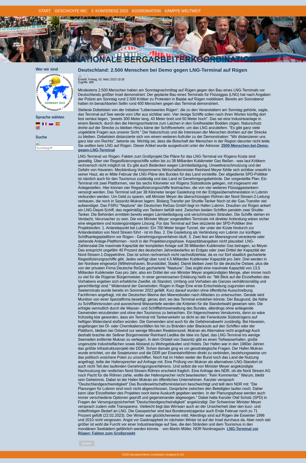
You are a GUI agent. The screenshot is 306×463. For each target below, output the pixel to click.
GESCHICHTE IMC (71, 11)
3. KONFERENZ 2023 (109, 11)
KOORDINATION (146, 11)
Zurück (86, 443)
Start (45, 11)
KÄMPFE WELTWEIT (183, 11)
